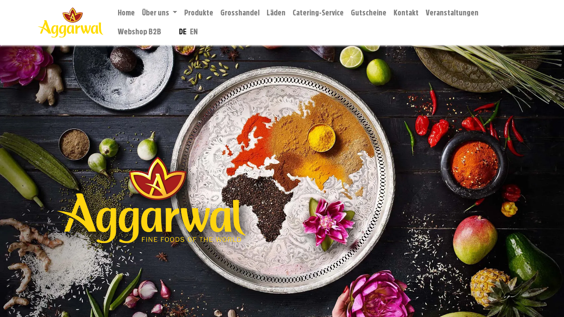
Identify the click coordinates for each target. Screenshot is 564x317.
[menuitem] (126, 13)
